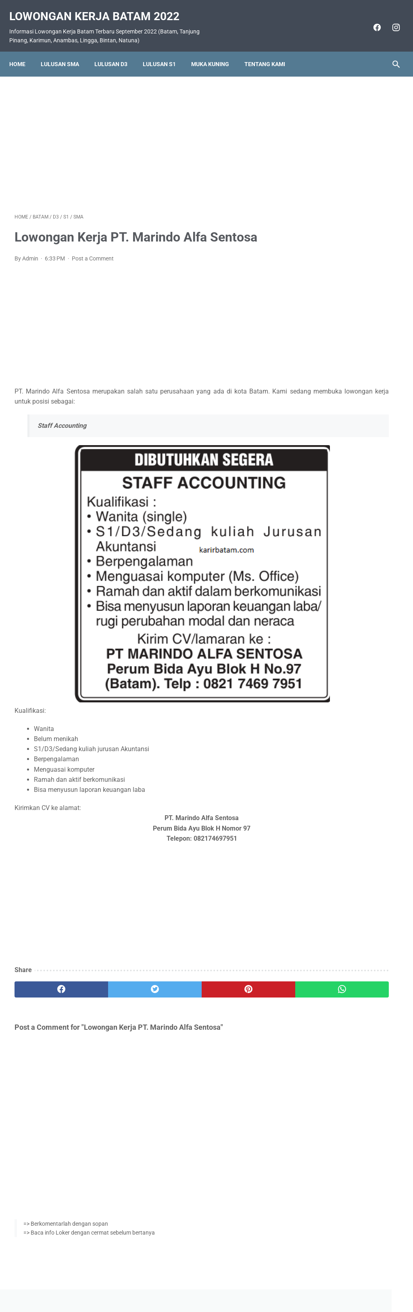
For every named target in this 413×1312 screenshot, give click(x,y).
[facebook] (371, 19)
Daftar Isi (238, 1282)
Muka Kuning (215, 51)
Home (23, 51)
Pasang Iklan (202, 1282)
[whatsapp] (238, 981)
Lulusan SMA (65, 51)
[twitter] (111, 981)
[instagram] (389, 19)
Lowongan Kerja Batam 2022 (100, 8)
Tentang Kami (270, 51)
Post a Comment (93, 251)
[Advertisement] (143, 134)
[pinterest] (174, 981)
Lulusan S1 (164, 51)
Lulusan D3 (116, 51)
